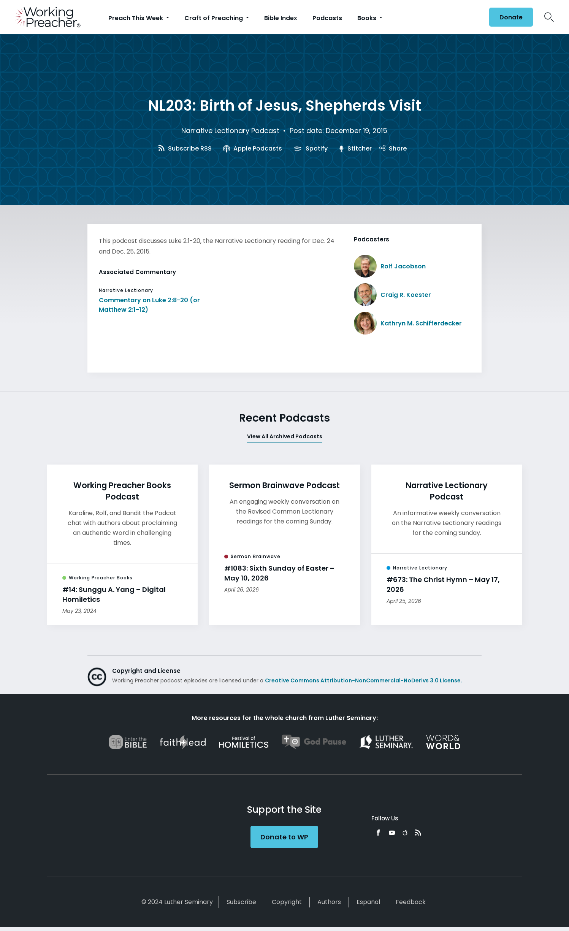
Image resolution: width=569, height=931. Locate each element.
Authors (329, 902)
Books (367, 18)
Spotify (310, 148)
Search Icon (549, 17)
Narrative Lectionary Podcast (230, 130)
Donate (511, 17)
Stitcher (355, 148)
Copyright (287, 902)
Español (368, 902)
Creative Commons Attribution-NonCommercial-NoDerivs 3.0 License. (363, 680)
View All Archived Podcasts (284, 436)
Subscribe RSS (185, 148)
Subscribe (241, 902)
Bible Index (280, 18)
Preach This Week (136, 18)
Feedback (411, 902)
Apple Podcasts (252, 148)
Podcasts (327, 18)
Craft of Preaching (214, 18)
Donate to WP (284, 837)
